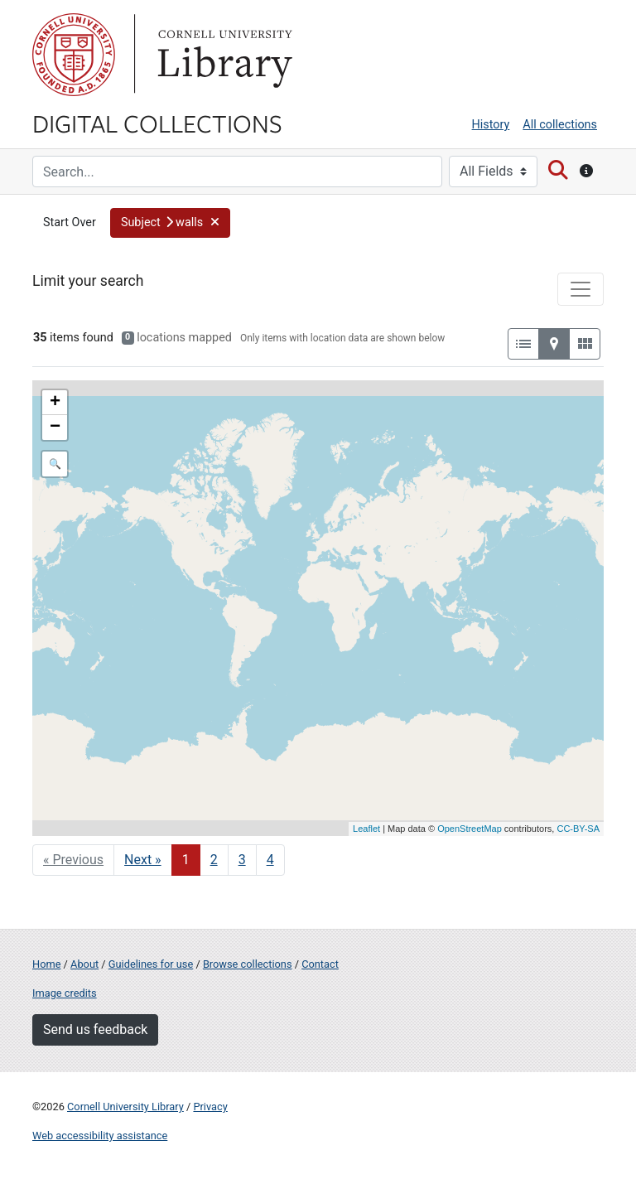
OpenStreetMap (469, 829)
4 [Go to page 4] (270, 859)
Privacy (210, 1106)
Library (223, 54)
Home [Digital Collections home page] (46, 964)
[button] (170, 223)
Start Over (69, 222)
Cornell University (73, 54)
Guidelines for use (150, 964)
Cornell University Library (125, 1106)
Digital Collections (157, 122)
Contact (320, 964)
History (491, 125)
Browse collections (247, 964)
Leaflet (366, 829)
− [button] (55, 427)
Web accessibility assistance (99, 1135)
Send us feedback (95, 1029)
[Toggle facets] (580, 289)
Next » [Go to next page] (142, 859)
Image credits (64, 993)
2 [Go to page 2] (214, 859)
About (84, 964)
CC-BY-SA (578, 829)
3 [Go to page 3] (242, 859)
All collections (560, 125)
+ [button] (55, 402)
